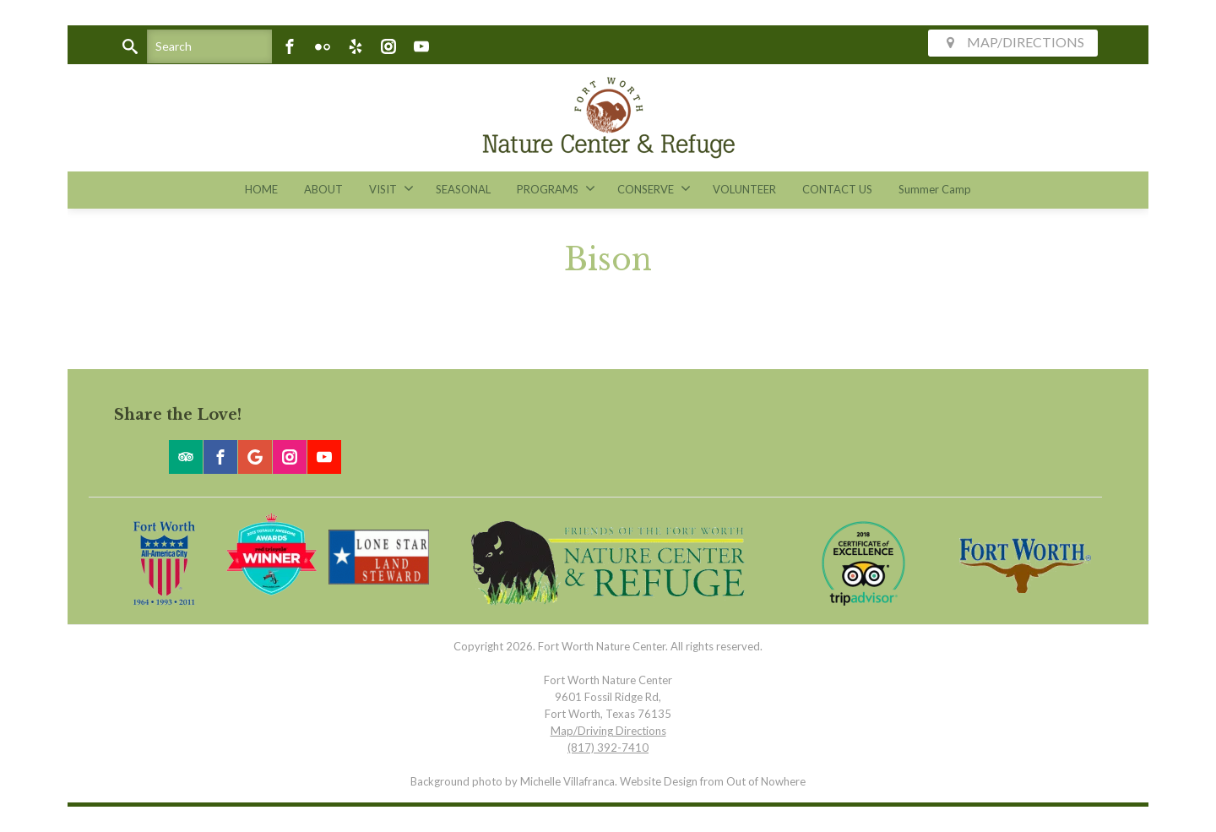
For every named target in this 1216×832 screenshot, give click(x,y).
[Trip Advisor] (186, 457)
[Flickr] (322, 46)
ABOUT (323, 189)
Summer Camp (934, 189)
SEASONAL (463, 189)
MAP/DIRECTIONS (1013, 42)
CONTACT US (837, 189)
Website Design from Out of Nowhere (713, 781)
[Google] (255, 457)
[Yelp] (355, 46)
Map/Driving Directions (608, 730)
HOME (261, 189)
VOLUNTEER (744, 189)
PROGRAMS (556, 188)
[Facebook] (290, 46)
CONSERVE (654, 188)
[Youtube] (421, 46)
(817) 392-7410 (608, 747)
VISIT (391, 188)
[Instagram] (388, 46)
